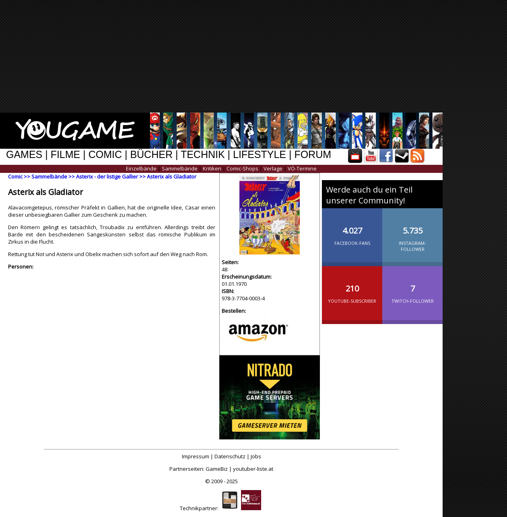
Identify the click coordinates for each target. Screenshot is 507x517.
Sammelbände (180, 168)
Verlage (273, 168)
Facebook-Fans (352, 229)
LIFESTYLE (259, 154)
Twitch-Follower (412, 287)
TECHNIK (203, 154)
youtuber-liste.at (253, 468)
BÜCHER (151, 154)
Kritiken (212, 168)
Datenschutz (229, 456)
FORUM (312, 154)
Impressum (195, 456)
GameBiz (217, 468)
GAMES (24, 154)
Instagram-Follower (412, 232)
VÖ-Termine (302, 168)
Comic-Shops (242, 168)
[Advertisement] (263, 56)
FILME (65, 154)
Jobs (256, 456)
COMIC (105, 154)
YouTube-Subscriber (352, 287)
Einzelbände (141, 168)
